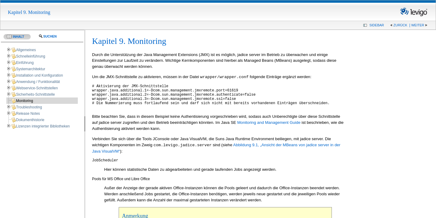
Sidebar (376, 25)
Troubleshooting (29, 107)
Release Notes (28, 113)
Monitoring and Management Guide (268, 127)
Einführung (25, 63)
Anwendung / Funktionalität (38, 82)
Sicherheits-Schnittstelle (35, 94)
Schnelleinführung (30, 56)
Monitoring (24, 101)
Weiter (417, 25)
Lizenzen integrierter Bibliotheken (43, 126)
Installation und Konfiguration (39, 75)
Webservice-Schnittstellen (37, 88)
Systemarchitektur (30, 69)
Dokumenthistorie (30, 120)
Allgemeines (26, 50)
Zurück (400, 25)
